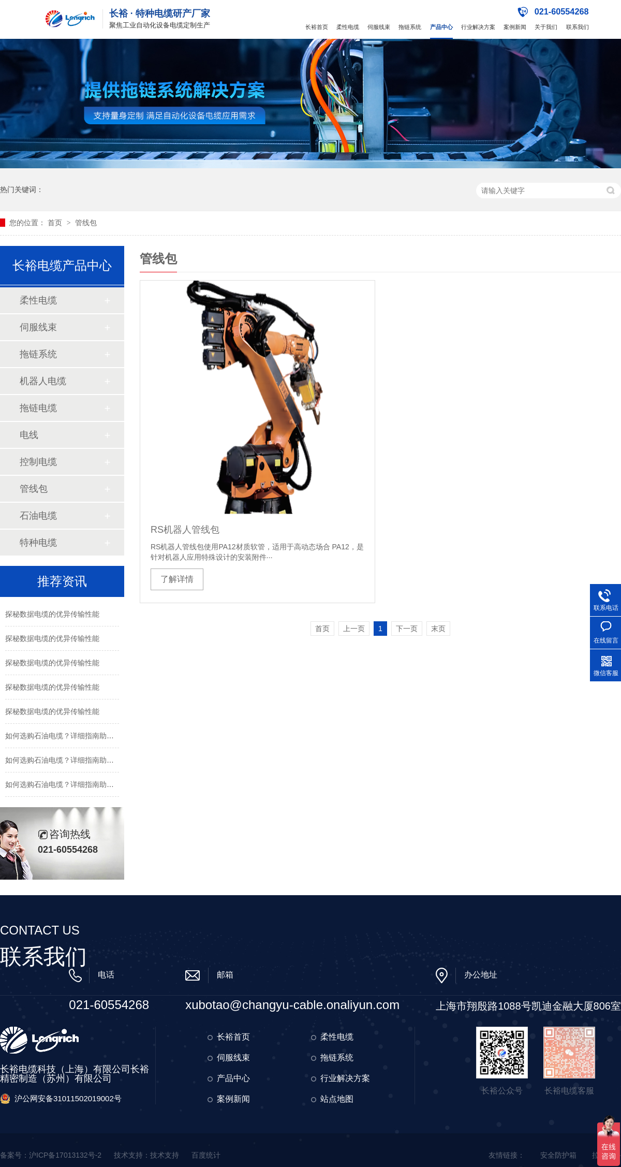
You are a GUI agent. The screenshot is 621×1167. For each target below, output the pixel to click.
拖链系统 (409, 27)
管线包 (86, 222)
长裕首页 (316, 27)
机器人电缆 (43, 381)
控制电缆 (38, 462)
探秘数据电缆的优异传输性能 (52, 614)
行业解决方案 (478, 27)
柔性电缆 (347, 27)
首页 (56, 222)
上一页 (354, 628)
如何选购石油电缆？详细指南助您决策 (66, 736)
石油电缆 (38, 515)
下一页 (407, 628)
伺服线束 (378, 27)
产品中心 (441, 27)
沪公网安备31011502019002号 (68, 1098)
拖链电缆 (38, 408)
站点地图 (336, 1099)
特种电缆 (38, 542)
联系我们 (577, 27)
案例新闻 (515, 27)
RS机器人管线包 (185, 529)
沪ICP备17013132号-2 (65, 1155)
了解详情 (177, 579)
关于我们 (546, 27)
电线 (29, 435)
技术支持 (164, 1155)
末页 (438, 628)
